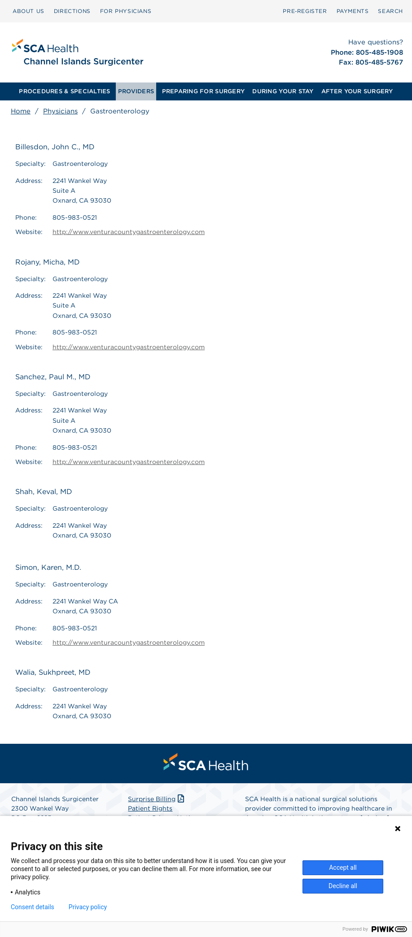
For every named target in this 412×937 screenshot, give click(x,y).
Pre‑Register (305, 11)
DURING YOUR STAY (282, 91)
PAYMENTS (353, 11)
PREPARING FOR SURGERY (203, 91)
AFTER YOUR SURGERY (357, 91)
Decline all (343, 885)
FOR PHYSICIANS (125, 11)
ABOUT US (28, 11)
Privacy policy (88, 907)
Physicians (60, 111)
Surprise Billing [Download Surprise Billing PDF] (157, 799)
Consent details (32, 907)
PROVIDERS (136, 91)
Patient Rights (150, 808)
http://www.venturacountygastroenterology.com (129, 231)
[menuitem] (28, 11)
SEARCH (390, 11)
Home (21, 111)
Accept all (343, 867)
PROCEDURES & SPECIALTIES (64, 91)
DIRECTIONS (72, 11)
